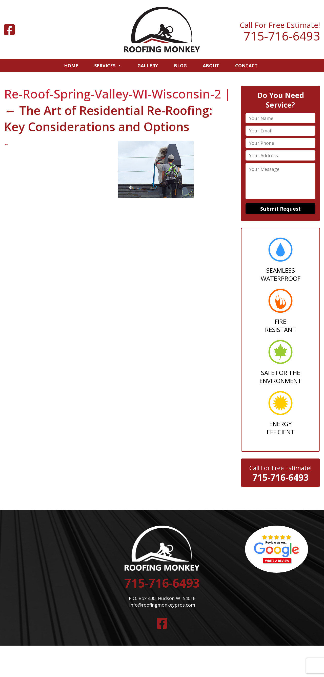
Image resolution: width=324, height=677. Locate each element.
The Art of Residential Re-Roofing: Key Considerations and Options (109, 118)
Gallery (147, 66)
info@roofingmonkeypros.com (162, 606)
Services (108, 66)
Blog (180, 66)
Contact (246, 66)
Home (71, 66)
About (211, 66)
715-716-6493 (282, 36)
